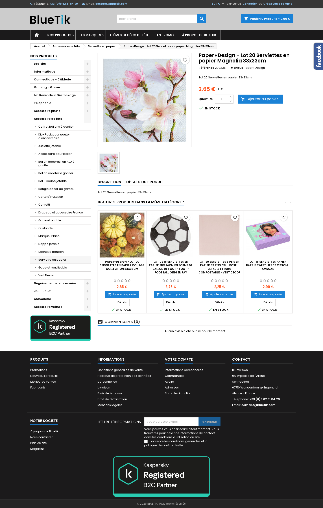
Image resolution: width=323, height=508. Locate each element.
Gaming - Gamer (47, 87)
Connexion (250, 4)
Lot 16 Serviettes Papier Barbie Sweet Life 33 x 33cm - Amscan (268, 265)
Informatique (44, 71)
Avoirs (169, 381)
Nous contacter (41, 437)
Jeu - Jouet (43, 291)
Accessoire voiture (48, 307)
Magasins (37, 449)
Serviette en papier (52, 259)
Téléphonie (42, 103)
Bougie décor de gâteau (56, 189)
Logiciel (40, 64)
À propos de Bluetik (199, 35)
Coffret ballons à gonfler (56, 126)
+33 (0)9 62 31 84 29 (63, 4)
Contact (241, 359)
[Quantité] (221, 99)
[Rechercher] (161, 18)
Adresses (172, 387)
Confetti (44, 204)
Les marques (90, 35)
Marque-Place (49, 236)
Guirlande (45, 228)
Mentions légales (110, 405)
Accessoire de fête (48, 119)
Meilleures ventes (43, 381)
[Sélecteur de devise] (218, 4)
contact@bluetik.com (111, 4)
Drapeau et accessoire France (60, 212)
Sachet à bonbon (51, 252)
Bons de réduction (178, 393)
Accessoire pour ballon (55, 154)
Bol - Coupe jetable (52, 181)
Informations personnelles (184, 370)
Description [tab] (109, 181)
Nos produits (59, 35)
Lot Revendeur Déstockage (55, 95)
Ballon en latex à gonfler (55, 173)
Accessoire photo (47, 111)
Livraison (104, 387)
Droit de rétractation (112, 399)
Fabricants (38, 387)
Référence (206, 68)
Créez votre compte (277, 4)
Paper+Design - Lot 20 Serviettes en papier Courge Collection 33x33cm (122, 265)
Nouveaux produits (44, 376)
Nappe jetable (48, 244)
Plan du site (38, 443)
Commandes (174, 376)
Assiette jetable (49, 146)
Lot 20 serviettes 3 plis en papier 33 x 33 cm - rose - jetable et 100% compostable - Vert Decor (219, 267)
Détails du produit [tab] (144, 181)
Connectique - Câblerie (52, 79)
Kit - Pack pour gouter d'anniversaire (54, 136)
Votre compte (179, 359)
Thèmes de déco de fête (129, 35)
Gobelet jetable (49, 220)
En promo (165, 35)
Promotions (38, 370)
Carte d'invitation (50, 197)
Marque (237, 68)
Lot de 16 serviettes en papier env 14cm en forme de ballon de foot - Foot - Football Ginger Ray (170, 267)
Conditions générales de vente (120, 370)
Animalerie (42, 299)
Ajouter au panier (259, 99)
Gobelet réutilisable (52, 267)
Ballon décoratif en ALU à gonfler (56, 163)
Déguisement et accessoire (55, 283)
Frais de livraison (110, 393)
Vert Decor (46, 275)
